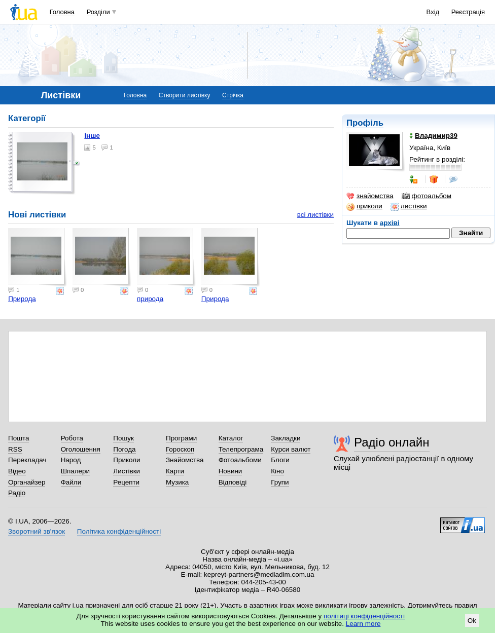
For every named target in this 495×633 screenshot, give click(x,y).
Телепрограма (241, 449)
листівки (409, 206)
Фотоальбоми (240, 460)
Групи (280, 482)
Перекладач (27, 460)
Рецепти (126, 482)
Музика (177, 482)
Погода (124, 449)
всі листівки (315, 214)
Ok (472, 620)
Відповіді (233, 482)
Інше (92, 135)
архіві (390, 223)
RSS (15, 449)
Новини (230, 471)
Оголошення (80, 449)
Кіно (277, 471)
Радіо (16, 493)
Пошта (18, 438)
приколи (364, 206)
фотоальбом (426, 196)
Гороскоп (180, 449)
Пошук (123, 438)
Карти (175, 471)
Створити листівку (184, 95)
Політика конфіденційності (119, 531)
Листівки (126, 471)
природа (150, 299)
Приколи (126, 460)
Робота (72, 438)
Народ (71, 460)
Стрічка (232, 95)
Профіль (364, 123)
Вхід (433, 12)
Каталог (231, 438)
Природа (22, 299)
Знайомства (185, 460)
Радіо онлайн (392, 442)
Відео (17, 471)
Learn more (363, 623)
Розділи (98, 12)
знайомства (370, 196)
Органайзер (26, 482)
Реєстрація (468, 12)
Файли (71, 482)
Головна (62, 12)
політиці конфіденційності (364, 616)
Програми (181, 438)
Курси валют (290, 449)
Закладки (285, 438)
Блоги (280, 460)
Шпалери (75, 471)
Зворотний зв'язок (36, 531)
